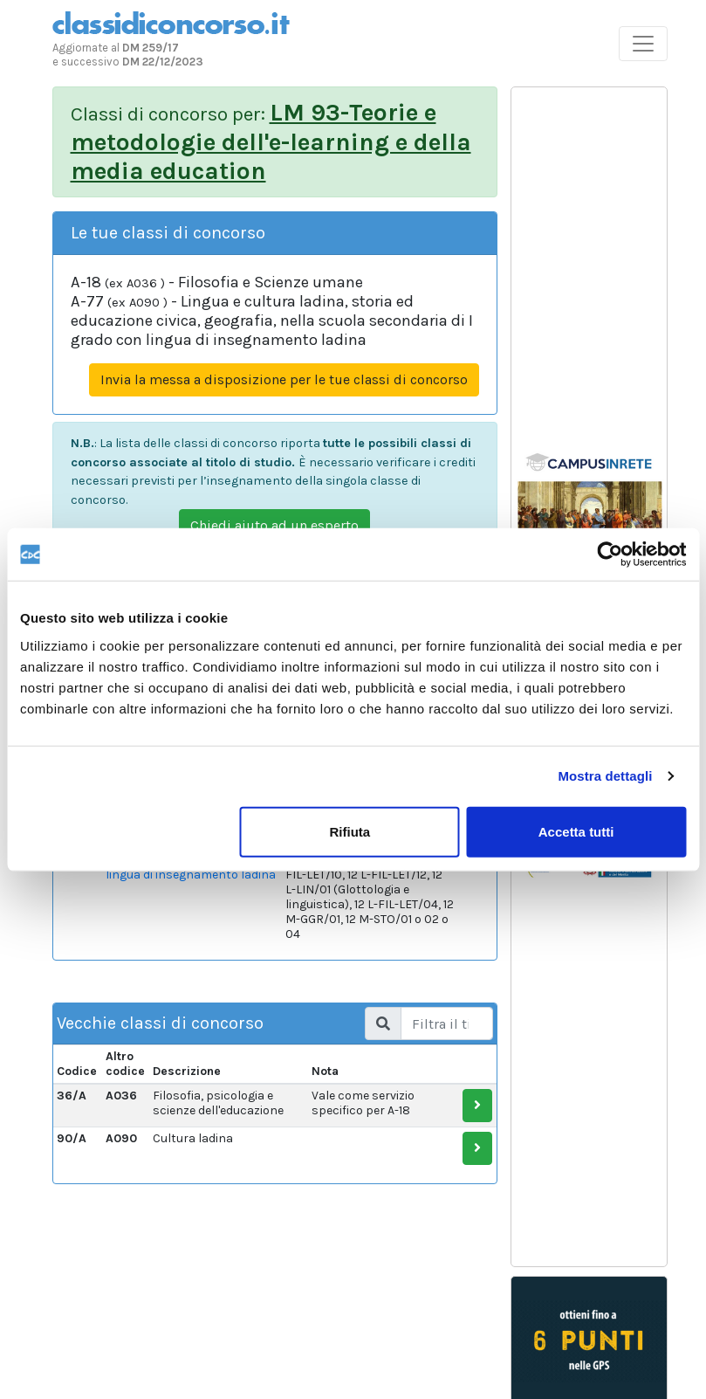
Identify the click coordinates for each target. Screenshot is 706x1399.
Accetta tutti (576, 831)
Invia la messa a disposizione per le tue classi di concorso (284, 379)
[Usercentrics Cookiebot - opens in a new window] (609, 554)
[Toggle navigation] (643, 43)
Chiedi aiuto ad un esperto (274, 525)
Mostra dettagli (605, 775)
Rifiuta (349, 831)
